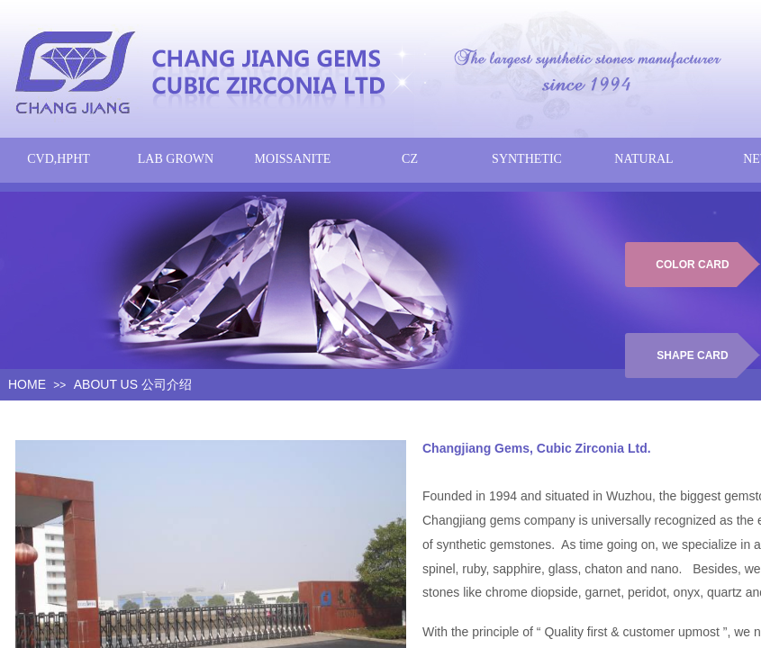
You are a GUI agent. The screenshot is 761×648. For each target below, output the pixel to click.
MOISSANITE (293, 159)
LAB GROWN (175, 159)
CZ (410, 159)
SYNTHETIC (527, 159)
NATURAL (643, 159)
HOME (27, 384)
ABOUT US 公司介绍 (133, 384)
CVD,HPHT (58, 159)
